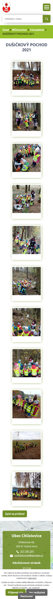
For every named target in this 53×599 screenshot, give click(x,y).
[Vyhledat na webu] (14, 19)
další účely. (32, 578)
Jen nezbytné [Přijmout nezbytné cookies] (37, 592)
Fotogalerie (37, 29)
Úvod (6, 29)
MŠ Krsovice (19, 29)
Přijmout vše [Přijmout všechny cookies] (15, 592)
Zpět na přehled (14, 513)
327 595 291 (25, 551)
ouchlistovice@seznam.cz (26, 555)
